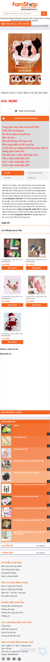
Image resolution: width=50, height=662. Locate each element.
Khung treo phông (8, 573)
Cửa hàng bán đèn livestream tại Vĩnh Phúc (30, 508)
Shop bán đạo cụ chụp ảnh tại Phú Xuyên (29, 520)
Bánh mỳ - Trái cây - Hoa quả (13, 593)
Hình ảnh (7, 178)
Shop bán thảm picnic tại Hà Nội (26, 496)
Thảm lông (5, 626)
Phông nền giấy (7, 609)
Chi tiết (9, 173)
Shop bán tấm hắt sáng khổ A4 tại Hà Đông (30, 485)
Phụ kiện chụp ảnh (9, 596)
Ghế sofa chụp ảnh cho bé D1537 (26, 473)
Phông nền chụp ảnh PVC (12, 613)
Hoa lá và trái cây (8, 632)
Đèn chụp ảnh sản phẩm (11, 566)
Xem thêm (39, 546)
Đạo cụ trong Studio (9, 576)
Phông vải (5, 616)
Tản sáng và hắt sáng (10, 569)
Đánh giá (31, 178)
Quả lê (16, 425)
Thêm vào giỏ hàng (25, 111)
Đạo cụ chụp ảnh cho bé (11, 586)
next (45, 286)
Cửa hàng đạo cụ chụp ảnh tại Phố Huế (29, 461)
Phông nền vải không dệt (11, 606)
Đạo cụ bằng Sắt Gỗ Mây (12, 589)
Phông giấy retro (20, 437)
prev (4, 286)
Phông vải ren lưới (21, 449)
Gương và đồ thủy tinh (10, 636)
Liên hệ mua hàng (35, 173)
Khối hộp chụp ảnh (9, 629)
